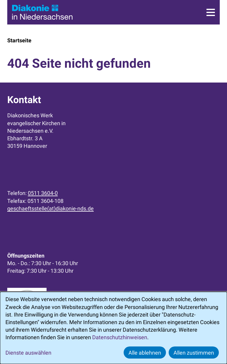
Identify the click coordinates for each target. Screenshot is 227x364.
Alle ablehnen (144, 352)
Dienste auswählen (28, 352)
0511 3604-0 (43, 193)
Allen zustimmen (193, 352)
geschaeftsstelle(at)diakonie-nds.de (50, 208)
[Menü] (210, 12)
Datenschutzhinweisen (119, 337)
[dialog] (113, 328)
